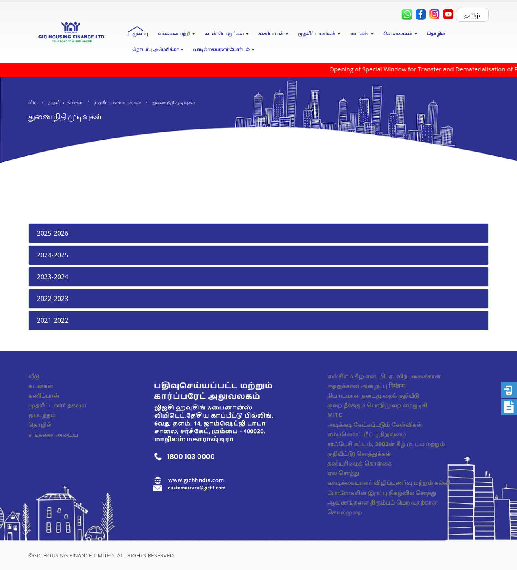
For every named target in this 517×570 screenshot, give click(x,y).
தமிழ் (472, 14)
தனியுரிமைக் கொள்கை (359, 463)
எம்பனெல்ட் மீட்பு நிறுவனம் (366, 434)
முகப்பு (140, 33)
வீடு (33, 376)
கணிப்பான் (43, 395)
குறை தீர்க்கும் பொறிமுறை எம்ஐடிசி (377, 405)
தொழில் (436, 33)
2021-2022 (52, 320)
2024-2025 (52, 255)
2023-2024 (52, 276)
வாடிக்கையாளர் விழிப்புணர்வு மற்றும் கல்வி (388, 482)
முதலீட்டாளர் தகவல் (57, 405)
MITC (334, 415)
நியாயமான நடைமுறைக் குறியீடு (373, 395)
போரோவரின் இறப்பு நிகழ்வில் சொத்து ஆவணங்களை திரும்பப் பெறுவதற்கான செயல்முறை (382, 502)
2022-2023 (52, 298)
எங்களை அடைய (53, 434)
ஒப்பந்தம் (41, 415)
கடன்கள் (40, 386)
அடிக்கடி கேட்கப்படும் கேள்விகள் (374, 424)
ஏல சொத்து (343, 473)
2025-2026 (52, 233)
